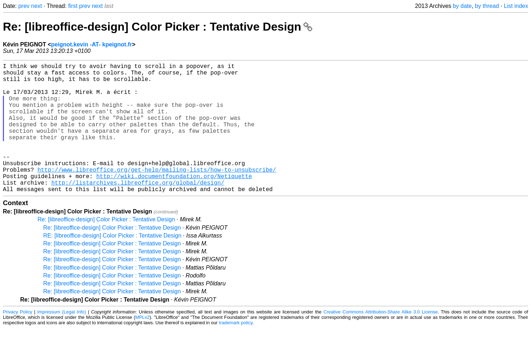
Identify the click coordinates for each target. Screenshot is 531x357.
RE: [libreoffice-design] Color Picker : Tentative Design (112, 264)
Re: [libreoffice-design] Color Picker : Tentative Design (157, 26)
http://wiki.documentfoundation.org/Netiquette (174, 202)
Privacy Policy (17, 340)
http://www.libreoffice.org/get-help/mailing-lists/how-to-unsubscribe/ (156, 194)
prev (24, 6)
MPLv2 (142, 346)
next (36, 6)
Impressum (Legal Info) (61, 340)
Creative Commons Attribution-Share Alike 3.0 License (380, 340)
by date (462, 6)
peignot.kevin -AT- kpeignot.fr (91, 44)
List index (516, 6)
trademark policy (236, 351)
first (72, 6)
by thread (487, 6)
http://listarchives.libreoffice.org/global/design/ (137, 210)
